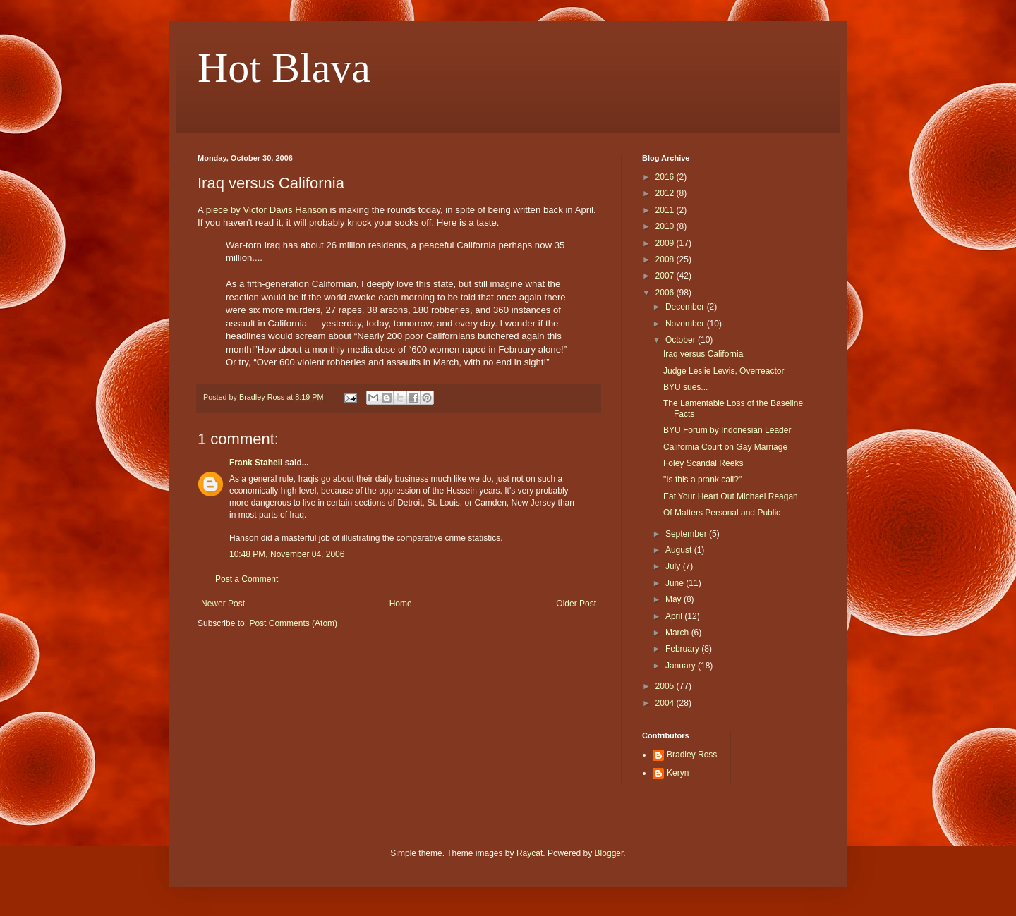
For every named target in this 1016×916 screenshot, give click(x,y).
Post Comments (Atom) (293, 623)
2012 (666, 193)
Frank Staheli (255, 463)
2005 (666, 686)
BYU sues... (685, 387)
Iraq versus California (703, 354)
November (686, 324)
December (686, 307)
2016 (666, 177)
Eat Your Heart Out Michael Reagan (730, 496)
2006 (666, 293)
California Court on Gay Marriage (725, 447)
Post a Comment (246, 579)
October (681, 340)
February (683, 649)
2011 (666, 210)
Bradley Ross (692, 754)
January (681, 666)
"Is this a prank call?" (702, 479)
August (679, 550)
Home (400, 604)
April (674, 616)
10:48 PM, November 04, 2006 (286, 554)
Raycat (529, 853)
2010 (666, 226)
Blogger (609, 853)
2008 (666, 259)
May (674, 599)
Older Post (576, 604)
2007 (666, 276)
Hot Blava (284, 67)
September (687, 534)
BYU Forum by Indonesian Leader (727, 430)
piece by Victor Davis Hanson (266, 209)
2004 (666, 703)
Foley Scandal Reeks (703, 463)
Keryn (678, 773)
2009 (666, 243)
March (678, 632)
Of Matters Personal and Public (721, 513)
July (674, 566)
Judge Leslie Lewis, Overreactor (723, 371)
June (675, 583)
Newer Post (223, 604)
